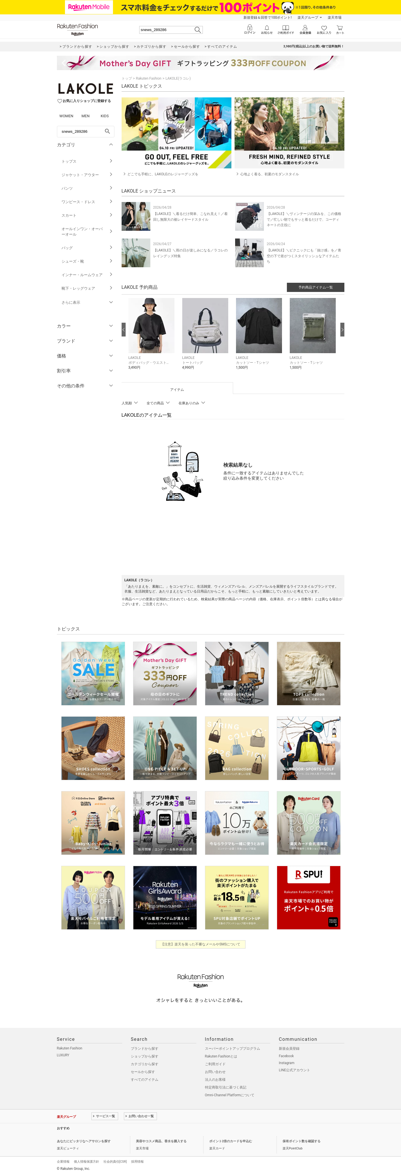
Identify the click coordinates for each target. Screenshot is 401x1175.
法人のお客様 (215, 1080)
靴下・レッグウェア (87, 288)
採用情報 (137, 1162)
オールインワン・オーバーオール (87, 231)
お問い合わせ (215, 1072)
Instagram (286, 1063)
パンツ (87, 188)
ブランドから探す (144, 1049)
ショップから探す (144, 1056)
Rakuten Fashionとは (221, 1056)
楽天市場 (334, 18)
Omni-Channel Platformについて (230, 1095)
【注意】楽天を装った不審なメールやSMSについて (200, 944)
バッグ (87, 248)
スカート (87, 215)
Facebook (286, 1056)
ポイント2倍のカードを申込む (230, 1141)
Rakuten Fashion (149, 78)
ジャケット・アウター (87, 175)
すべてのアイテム (144, 1080)
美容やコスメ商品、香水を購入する (161, 1141)
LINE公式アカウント (294, 1070)
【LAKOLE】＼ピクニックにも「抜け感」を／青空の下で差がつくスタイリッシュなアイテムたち (304, 255)
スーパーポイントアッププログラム (232, 1049)
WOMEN (67, 116)
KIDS (105, 116)
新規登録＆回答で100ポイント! (267, 18)
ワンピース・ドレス (87, 202)
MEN (85, 116)
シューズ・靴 (87, 261)
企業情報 (63, 1162)
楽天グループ (308, 18)
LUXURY (63, 1055)
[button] (152, 338)
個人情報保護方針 (86, 1162)
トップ (127, 78)
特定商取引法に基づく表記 (225, 1087)
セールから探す (143, 1072)
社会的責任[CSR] (115, 1162)
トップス (87, 161)
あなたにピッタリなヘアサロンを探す (84, 1141)
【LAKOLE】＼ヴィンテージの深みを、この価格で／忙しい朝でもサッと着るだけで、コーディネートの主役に (304, 219)
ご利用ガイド (215, 1064)
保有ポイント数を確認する (302, 1141)
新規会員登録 (289, 1049)
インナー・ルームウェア (87, 275)
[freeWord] (85, 131)
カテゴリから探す (144, 1064)
